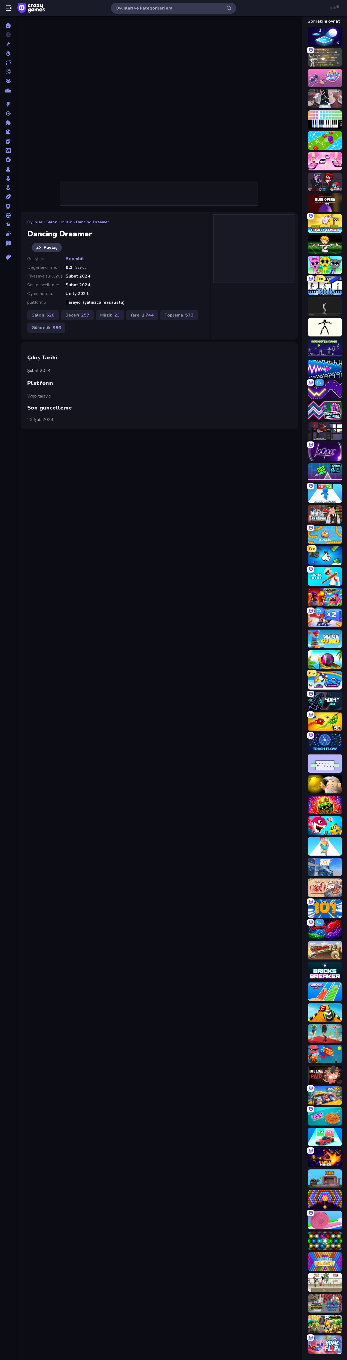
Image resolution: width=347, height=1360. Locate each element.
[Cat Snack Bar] (325, 888)
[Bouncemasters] (325, 680)
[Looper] (325, 452)
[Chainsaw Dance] (325, 244)
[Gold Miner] (325, 784)
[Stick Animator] (325, 327)
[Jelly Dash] (325, 722)
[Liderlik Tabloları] (8, 90)
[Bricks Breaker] (325, 971)
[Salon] (8, 178)
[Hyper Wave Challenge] (325, 410)
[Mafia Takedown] (325, 514)
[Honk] (325, 555)
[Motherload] (325, 1179)
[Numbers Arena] (325, 909)
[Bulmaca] (8, 122)
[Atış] (8, 113)
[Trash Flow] (325, 742)
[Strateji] (8, 206)
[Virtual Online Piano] (325, 120)
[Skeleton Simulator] (325, 306)
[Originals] (8, 71)
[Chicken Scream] (325, 223)
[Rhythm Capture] (325, 99)
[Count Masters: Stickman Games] (325, 493)
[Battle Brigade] (325, 618)
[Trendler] (8, 53)
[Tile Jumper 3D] (325, 36)
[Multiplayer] (8, 81)
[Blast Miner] (325, 1158)
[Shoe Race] (325, 1033)
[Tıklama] (8, 234)
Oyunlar (34, 222)
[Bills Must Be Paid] (325, 1075)
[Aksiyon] (8, 104)
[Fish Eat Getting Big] (325, 825)
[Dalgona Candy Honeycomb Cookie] (325, 1116)
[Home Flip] (325, 1345)
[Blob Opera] (325, 202)
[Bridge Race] (325, 991)
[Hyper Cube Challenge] (325, 472)
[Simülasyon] (8, 187)
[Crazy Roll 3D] (325, 701)
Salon (51, 222)
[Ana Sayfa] (8, 25)
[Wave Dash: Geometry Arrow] (325, 369)
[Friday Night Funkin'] (325, 182)
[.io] (8, 132)
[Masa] (8, 169)
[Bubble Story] (325, 1199)
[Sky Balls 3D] (325, 1012)
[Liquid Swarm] (325, 929)
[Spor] (8, 196)
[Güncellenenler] (8, 62)
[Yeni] (8, 44)
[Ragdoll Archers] (325, 57)
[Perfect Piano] (325, 78)
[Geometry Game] (325, 348)
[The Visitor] (325, 431)
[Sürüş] (8, 215)
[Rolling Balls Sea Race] (325, 659)
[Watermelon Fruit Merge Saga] (325, 805)
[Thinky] (8, 224)
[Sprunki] (325, 265)
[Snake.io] (325, 535)
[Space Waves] (325, 389)
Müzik (66, 222)
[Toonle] (325, 286)
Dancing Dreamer (92, 222)
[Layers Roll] (325, 1220)
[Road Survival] (325, 1303)
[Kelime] (8, 150)
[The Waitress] (325, 1282)
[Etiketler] (8, 257)
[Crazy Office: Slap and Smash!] (325, 576)
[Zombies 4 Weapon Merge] (325, 1324)
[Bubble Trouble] (325, 1054)
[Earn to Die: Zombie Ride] (325, 950)
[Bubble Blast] (325, 1261)
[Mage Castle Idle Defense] (325, 597)
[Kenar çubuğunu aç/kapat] (8, 8)
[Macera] (8, 159)
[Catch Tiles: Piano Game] (325, 161)
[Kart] (8, 141)
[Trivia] (8, 243)
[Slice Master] (325, 639)
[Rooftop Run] (325, 867)
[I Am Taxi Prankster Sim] (325, 1095)
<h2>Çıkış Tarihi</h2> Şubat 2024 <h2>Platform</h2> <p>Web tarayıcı (159, 99)
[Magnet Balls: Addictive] (325, 1241)
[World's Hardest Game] (325, 763)
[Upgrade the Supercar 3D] (325, 1137)
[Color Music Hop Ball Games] (325, 140)
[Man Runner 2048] (325, 846)
